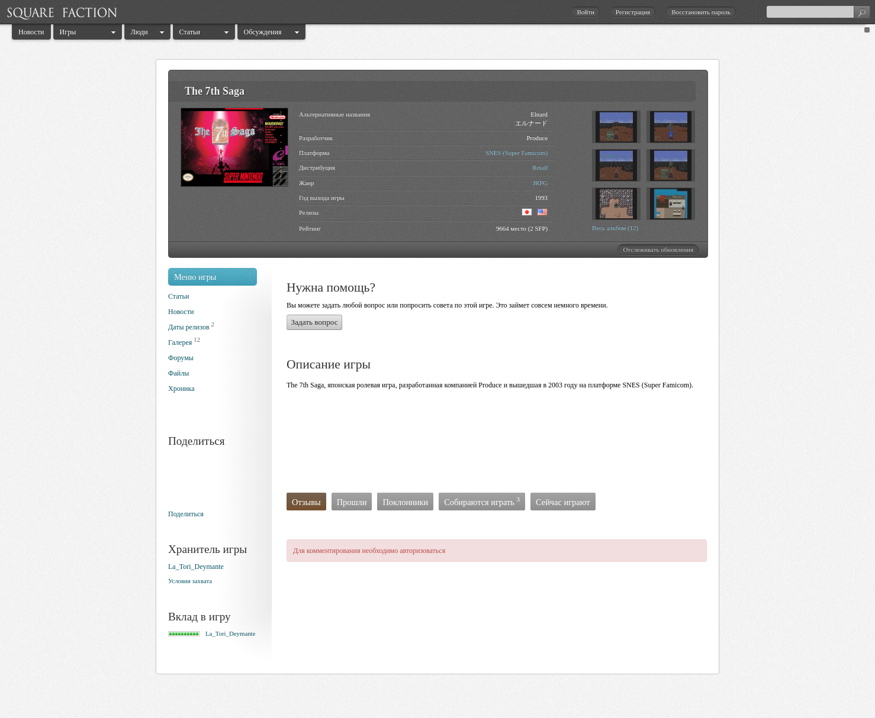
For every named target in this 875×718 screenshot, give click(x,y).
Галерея (180, 342)
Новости (31, 32)
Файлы (178, 373)
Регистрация (633, 11)
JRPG (540, 182)
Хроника (181, 388)
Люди (139, 32)
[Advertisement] (502, 444)
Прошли (352, 502)
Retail (540, 167)
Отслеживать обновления (658, 249)
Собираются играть (482, 501)
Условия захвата (190, 580)
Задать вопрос (314, 322)
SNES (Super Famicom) (516, 152)
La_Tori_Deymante (196, 566)
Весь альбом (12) (615, 227)
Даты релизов (189, 327)
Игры (68, 32)
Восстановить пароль (701, 11)
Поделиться (186, 514)
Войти (585, 11)
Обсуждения (263, 32)
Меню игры (195, 277)
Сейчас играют (563, 502)
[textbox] (818, 12)
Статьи (189, 32)
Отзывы (306, 502)
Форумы (181, 358)
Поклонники (405, 502)
